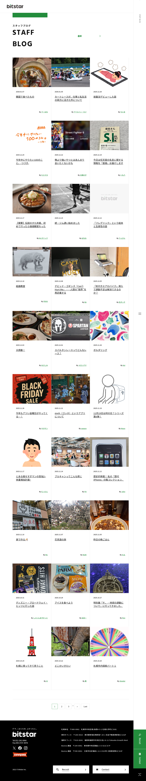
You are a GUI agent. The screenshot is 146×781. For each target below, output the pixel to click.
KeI (124, 365)
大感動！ (20, 350)
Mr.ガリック (43, 238)
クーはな (44, 112)
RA (86, 302)
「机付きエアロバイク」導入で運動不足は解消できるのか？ (108, 289)
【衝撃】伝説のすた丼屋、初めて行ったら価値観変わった (31, 224)
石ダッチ (122, 302)
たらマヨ (44, 175)
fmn (123, 618)
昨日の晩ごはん (101, 539)
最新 (80, 35)
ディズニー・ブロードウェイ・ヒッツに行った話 (32, 604)
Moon (123, 428)
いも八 (122, 175)
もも (123, 555)
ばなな (84, 238)
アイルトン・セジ (80, 112)
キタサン (44, 428)
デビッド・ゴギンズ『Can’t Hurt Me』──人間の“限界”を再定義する (70, 289)
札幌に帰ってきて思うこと (29, 665)
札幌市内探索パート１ (104, 665)
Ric (46, 555)
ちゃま (122, 112)
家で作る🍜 (22, 539)
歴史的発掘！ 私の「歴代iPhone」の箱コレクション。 (108, 478)
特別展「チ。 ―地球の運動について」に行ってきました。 (108, 604)
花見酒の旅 (60, 539)
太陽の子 (83, 175)
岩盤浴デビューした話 (104, 96)
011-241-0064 (20, 740)
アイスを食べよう (64, 602)
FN (85, 491)
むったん (44, 491)
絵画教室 (20, 286)
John (123, 491)
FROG (45, 301)
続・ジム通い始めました (67, 223)
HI (47, 681)
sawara (84, 428)
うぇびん (122, 238)
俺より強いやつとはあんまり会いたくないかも (69, 161)
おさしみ (44, 365)
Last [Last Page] (85, 706)
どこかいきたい (63, 665)
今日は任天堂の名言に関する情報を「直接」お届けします (108, 161)
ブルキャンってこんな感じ (68, 476)
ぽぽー (84, 618)
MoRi (84, 555)
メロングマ (82, 365)
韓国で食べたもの (25, 96)
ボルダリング (100, 350)
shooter (122, 681)
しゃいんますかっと (40, 618)
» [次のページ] (77, 706)
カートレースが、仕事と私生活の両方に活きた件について (71, 98)
